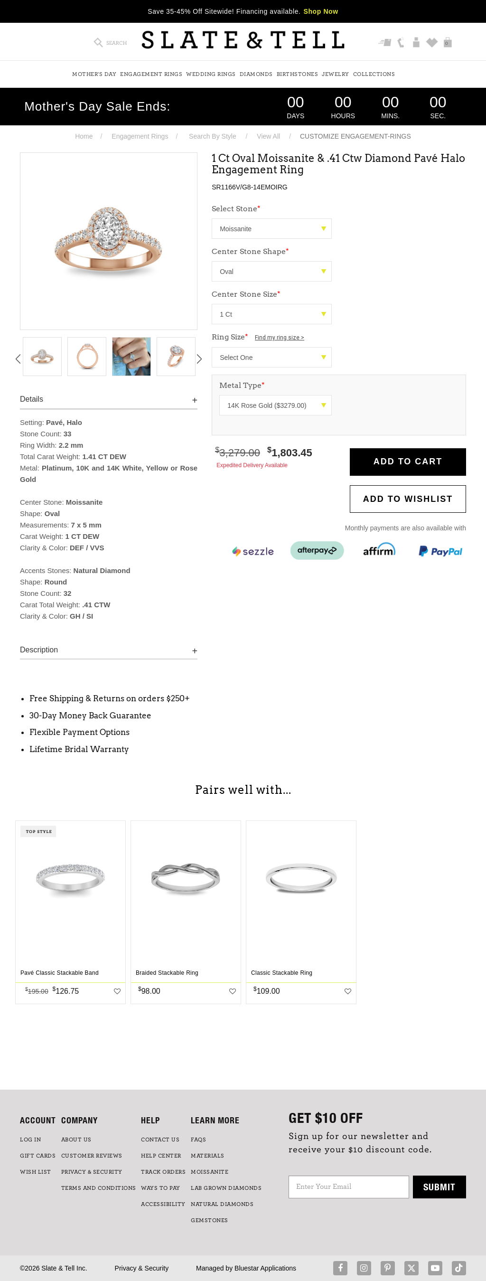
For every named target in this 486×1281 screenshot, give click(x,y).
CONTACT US (160, 1139)
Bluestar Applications (265, 1268)
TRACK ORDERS (163, 1172)
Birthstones (297, 74)
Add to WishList (408, 499)
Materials (207, 1156)
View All (268, 136)
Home (84, 136)
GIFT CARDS (38, 1156)
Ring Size (258, 336)
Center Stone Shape (250, 251)
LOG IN (30, 1139)
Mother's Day (94, 74)
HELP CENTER (161, 1156)
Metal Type (242, 385)
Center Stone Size (246, 294)
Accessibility (163, 1204)
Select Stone (236, 208)
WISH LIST (35, 1172)
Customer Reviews (91, 1156)
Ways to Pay (160, 1188)
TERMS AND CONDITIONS (98, 1188)
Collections (374, 74)
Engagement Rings (151, 74)
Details (31, 399)
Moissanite (209, 1172)
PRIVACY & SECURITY (91, 1172)
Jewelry (335, 74)
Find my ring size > (279, 337)
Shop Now (321, 11)
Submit (439, 1186)
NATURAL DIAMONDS (222, 1204)
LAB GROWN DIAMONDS (226, 1188)
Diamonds (256, 74)
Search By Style (212, 136)
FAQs (198, 1139)
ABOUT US (76, 1139)
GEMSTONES (209, 1220)
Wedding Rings (211, 74)
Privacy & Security (142, 1268)
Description (39, 650)
